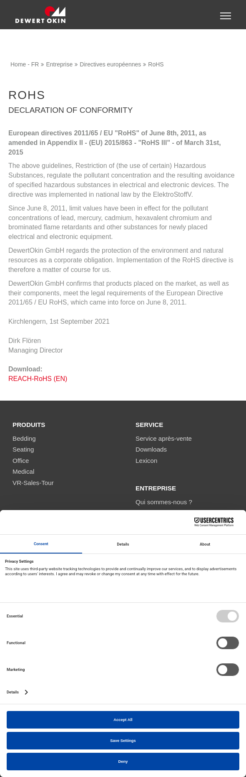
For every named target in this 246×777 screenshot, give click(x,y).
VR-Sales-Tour (33, 482)
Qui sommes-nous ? (164, 501)
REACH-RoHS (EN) (37, 378)
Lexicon (146, 460)
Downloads (151, 449)
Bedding (24, 438)
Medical (23, 471)
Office (21, 460)
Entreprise (59, 64)
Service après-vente (164, 438)
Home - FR (24, 64)
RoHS (155, 64)
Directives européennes (110, 64)
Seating (23, 449)
